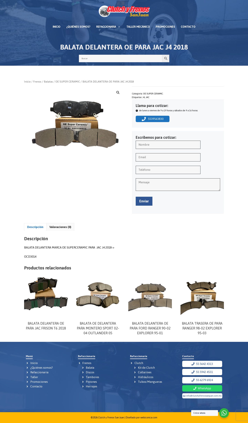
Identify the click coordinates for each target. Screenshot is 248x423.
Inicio (56, 26)
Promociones (165, 26)
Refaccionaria (109, 26)
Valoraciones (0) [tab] (60, 227)
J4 (144, 97)
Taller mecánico (138, 26)
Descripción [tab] (35, 227)
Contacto (188, 26)
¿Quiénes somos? (78, 26)
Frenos (37, 81)
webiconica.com (148, 417)
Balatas (48, 81)
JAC (147, 97)
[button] (118, 92)
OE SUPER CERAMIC (67, 81)
